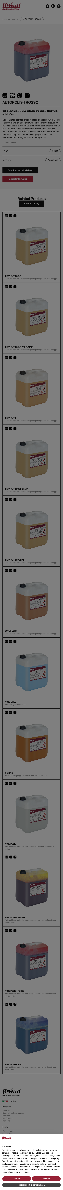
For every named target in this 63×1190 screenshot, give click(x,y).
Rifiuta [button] (17, 1179)
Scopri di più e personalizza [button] (31, 1185)
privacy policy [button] (28, 1153)
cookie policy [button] (53, 1158)
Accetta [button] (46, 1179)
